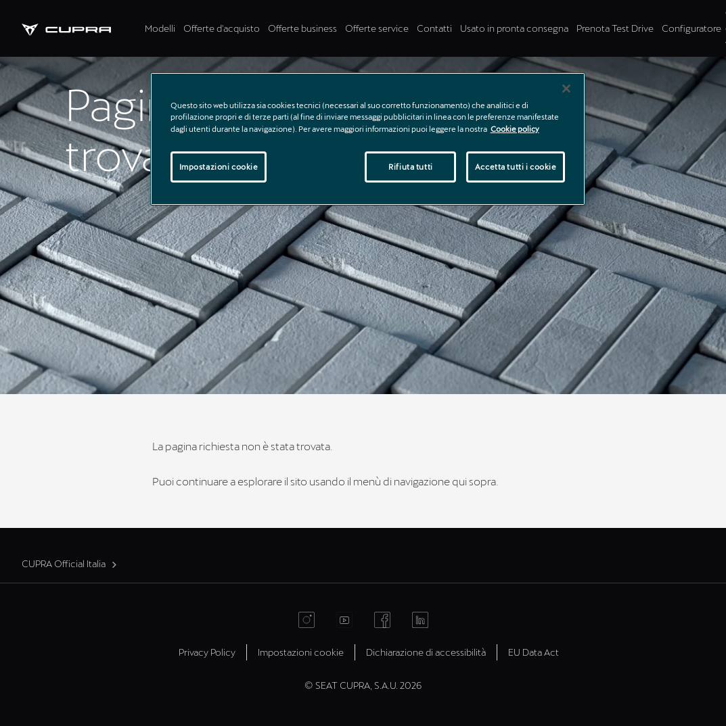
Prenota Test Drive (615, 28)
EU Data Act (533, 652)
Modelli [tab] (160, 28)
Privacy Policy (207, 652)
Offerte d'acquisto (221, 28)
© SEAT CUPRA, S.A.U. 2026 (363, 685)
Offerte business (302, 28)
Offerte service (377, 28)
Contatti (434, 28)
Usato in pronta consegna (514, 28)
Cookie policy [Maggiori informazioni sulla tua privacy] (515, 128)
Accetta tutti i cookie (516, 166)
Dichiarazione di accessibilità (426, 652)
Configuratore (691, 28)
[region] (368, 138)
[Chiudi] (566, 88)
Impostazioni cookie (301, 652)
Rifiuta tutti (410, 166)
